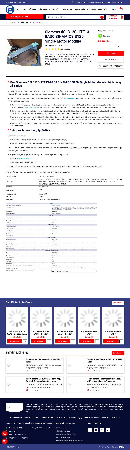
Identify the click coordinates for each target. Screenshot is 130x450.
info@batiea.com (22, 159)
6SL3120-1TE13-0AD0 (46, 176)
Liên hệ (112, 9)
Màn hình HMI (16, 418)
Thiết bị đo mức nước (111, 418)
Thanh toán (79, 9)
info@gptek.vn (13, 438)
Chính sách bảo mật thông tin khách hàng (69, 440)
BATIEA (121, 447)
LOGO (59, 418)
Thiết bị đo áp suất (92, 418)
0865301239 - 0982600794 (18, 3)
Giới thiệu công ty (61, 428)
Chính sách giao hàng (63, 431)
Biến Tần (55, 9)
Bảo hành (67, 9)
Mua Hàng (111, 53)
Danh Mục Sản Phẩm (17, 17)
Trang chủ (21, 9)
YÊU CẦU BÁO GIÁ (110, 60)
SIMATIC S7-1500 (47, 418)
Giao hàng (91, 9)
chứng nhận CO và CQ (31, 107)
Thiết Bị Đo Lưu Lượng (73, 418)
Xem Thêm (118, 303)
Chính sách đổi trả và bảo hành (66, 434)
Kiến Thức (102, 9)
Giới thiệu (32, 9)
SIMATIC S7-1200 (31, 418)
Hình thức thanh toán (63, 437)
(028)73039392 (14, 431)
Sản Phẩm (43, 9)
